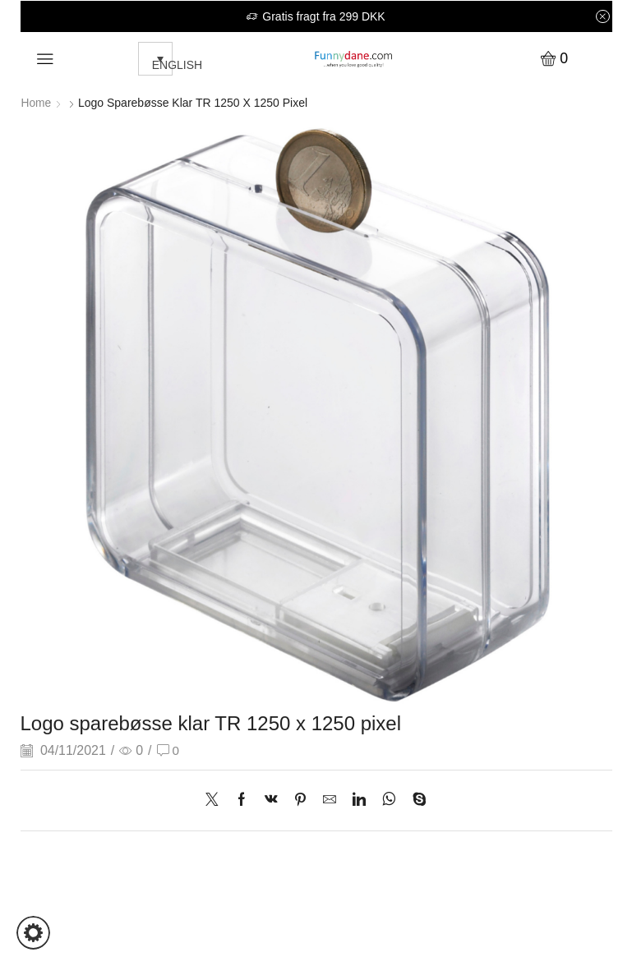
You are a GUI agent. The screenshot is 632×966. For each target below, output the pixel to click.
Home (36, 102)
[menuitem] (155, 59)
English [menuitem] (177, 64)
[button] (33, 933)
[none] (151, 59)
